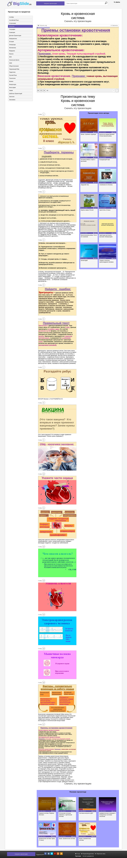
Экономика (12, 100)
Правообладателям (87, 853)
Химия (11, 91)
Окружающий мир (14, 69)
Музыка (11, 54)
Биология (11, 26)
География (12, 29)
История (11, 41)
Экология (11, 97)
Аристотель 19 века (105, 210)
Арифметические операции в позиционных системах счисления (108, 815)
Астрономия (12, 23)
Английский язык (13, 20)
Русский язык (13, 75)
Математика (12, 48)
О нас (77, 853)
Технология (12, 78)
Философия (12, 87)
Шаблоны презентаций (15, 94)
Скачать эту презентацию (77, 21)
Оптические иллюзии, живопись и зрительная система (65, 815)
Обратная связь (100, 853)
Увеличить (114, 25)
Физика (11, 81)
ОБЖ (10, 63)
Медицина (12, 51)
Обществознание (14, 66)
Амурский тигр (85, 184)
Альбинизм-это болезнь (106, 184)
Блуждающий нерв (105, 159)
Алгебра (11, 17)
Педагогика (12, 72)
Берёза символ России (87, 210)
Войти (117, 2)
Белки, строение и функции (88, 134)
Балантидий (84, 260)
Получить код (42, 25)
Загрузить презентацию (50, 3)
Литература (12, 44)
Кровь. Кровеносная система (67, 838)
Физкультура (12, 84)
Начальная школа (14, 60)
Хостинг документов (88, 856)
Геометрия (12, 32)
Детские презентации (15, 35)
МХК (10, 57)
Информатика (13, 38)
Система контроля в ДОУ (87, 813)
